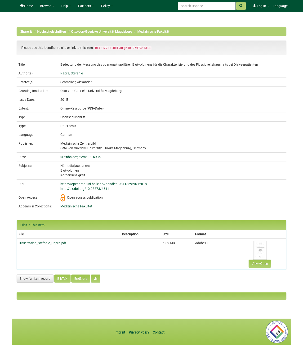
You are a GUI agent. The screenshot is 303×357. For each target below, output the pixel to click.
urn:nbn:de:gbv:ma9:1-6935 (80, 157)
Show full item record (35, 278)
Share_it (26, 31)
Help (66, 6)
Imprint (120, 332)
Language (281, 6)
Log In (261, 6)
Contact (159, 332)
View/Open (260, 263)
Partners (86, 6)
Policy (107, 6)
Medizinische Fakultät (153, 31)
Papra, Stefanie (71, 73)
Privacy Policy (139, 332)
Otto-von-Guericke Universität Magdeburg (101, 31)
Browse (47, 6)
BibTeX (62, 278)
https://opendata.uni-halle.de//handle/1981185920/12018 (103, 184)
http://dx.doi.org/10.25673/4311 (84, 189)
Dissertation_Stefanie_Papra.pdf (42, 243)
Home (26, 6)
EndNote (80, 278)
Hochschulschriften (51, 31)
